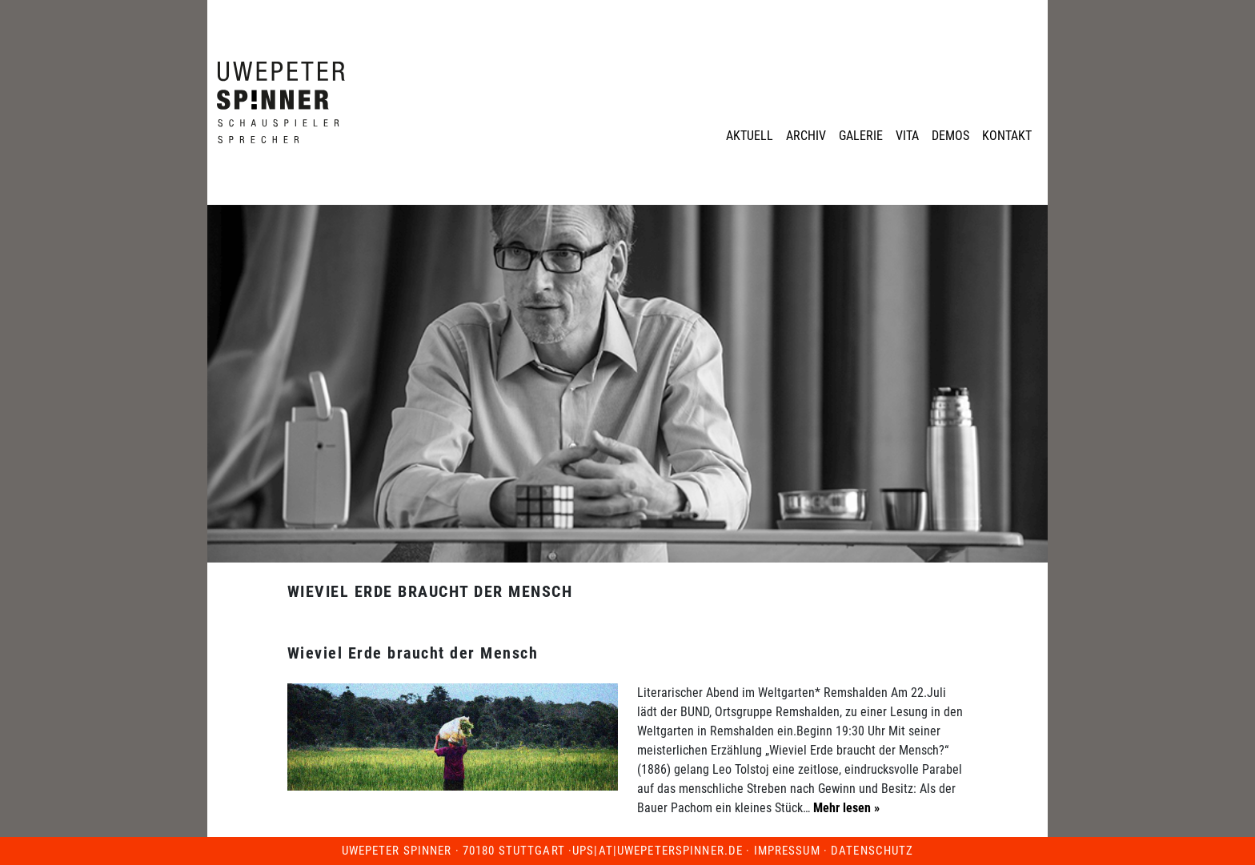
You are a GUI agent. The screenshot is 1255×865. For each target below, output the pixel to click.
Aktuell (749, 135)
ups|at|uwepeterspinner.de (657, 850)
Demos (950, 135)
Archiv (806, 135)
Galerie (861, 135)
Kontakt (1007, 135)
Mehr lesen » (845, 807)
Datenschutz (872, 850)
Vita (907, 135)
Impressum (787, 850)
